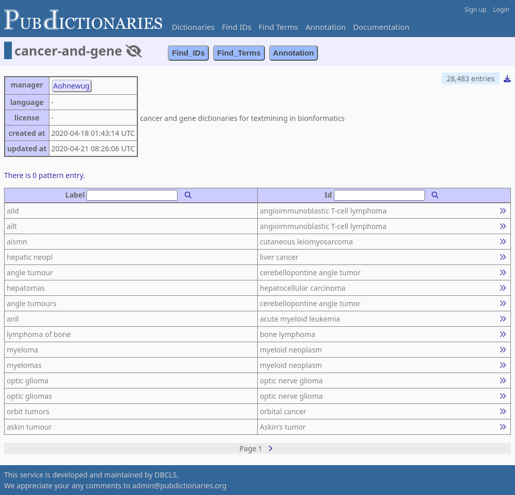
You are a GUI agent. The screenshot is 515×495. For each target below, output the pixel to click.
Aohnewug (72, 86)
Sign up (475, 9)
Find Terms (278, 27)
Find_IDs (188, 52)
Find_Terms (239, 52)
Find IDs (236, 27)
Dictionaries (193, 27)
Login (501, 9)
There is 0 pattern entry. (44, 175)
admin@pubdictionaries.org (179, 485)
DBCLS (165, 475)
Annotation (326, 27)
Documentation (381, 27)
